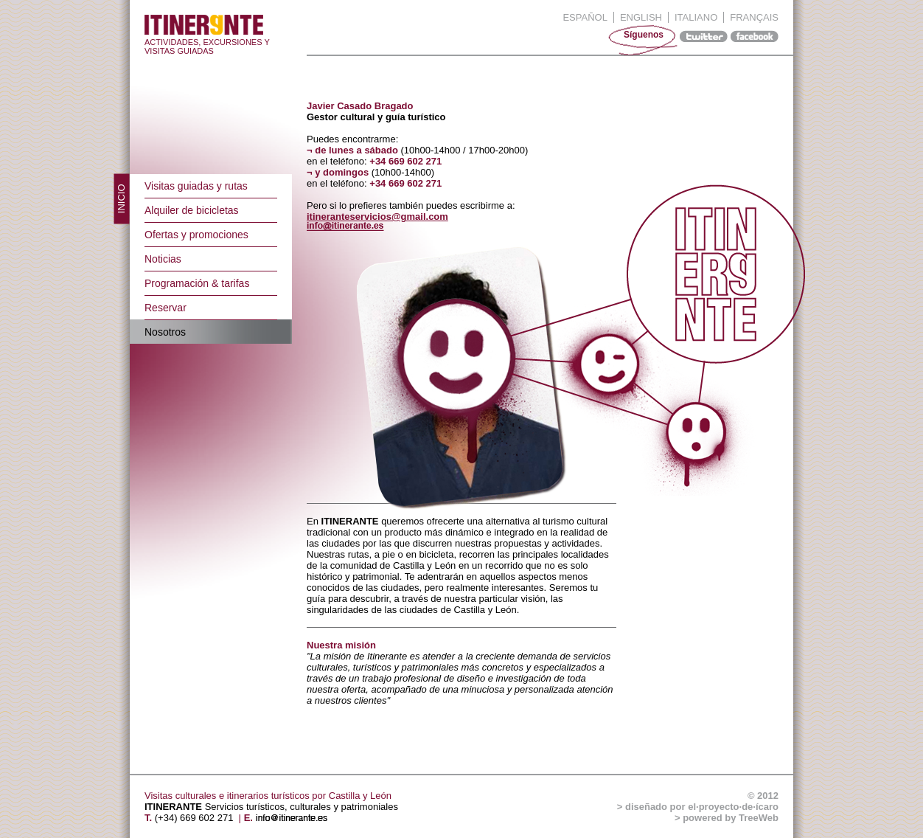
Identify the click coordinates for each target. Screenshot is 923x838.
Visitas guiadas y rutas (196, 186)
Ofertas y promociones (196, 234)
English (641, 17)
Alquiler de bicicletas (191, 210)
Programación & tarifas (196, 283)
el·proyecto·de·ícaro (733, 806)
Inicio (121, 199)
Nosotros (165, 332)
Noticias (162, 259)
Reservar (165, 308)
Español (584, 17)
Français (754, 17)
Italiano (696, 17)
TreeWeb (759, 817)
